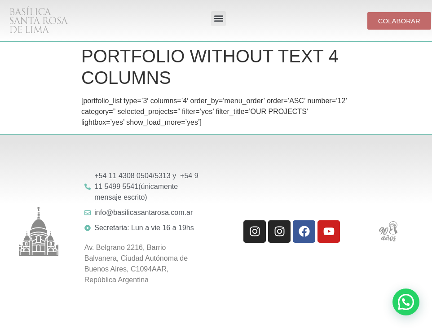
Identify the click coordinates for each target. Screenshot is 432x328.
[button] (218, 18)
